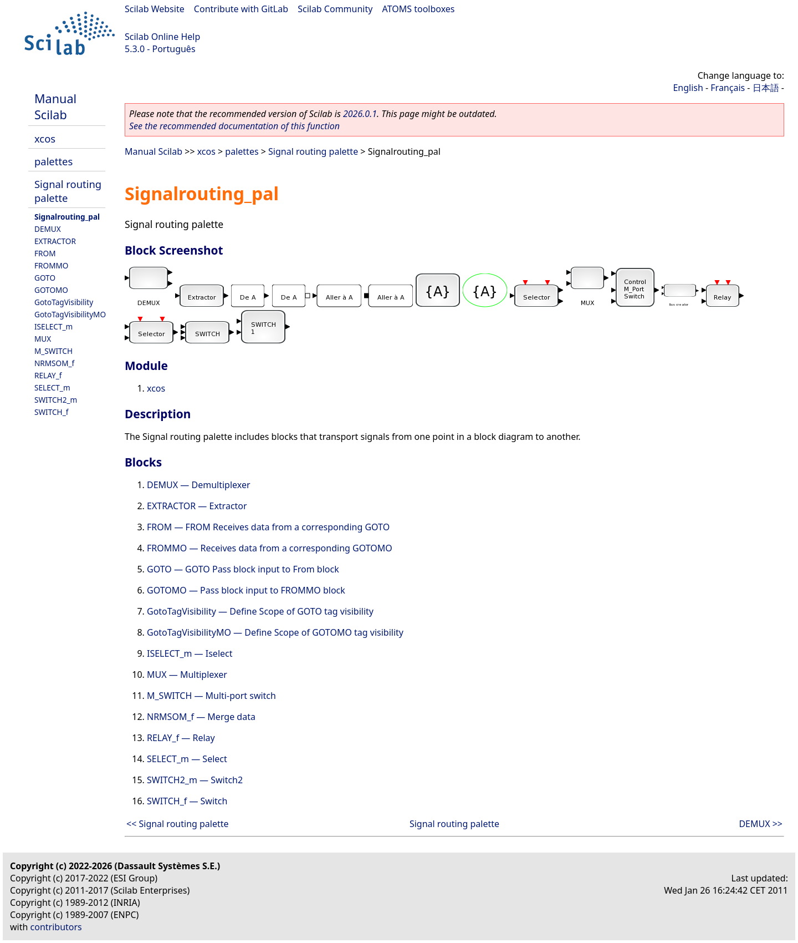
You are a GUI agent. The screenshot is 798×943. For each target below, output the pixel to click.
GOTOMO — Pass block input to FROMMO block (246, 590)
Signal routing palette (313, 151)
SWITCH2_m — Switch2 (195, 780)
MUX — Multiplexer (187, 674)
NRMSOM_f (54, 363)
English (688, 88)
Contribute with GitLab (241, 9)
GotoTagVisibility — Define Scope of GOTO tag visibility (260, 611)
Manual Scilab (55, 106)
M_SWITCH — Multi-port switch (211, 695)
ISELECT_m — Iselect (190, 653)
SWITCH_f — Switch (187, 801)
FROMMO (51, 265)
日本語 (766, 88)
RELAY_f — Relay (181, 738)
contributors (56, 927)
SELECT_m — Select (187, 759)
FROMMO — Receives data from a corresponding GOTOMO (269, 548)
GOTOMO (51, 290)
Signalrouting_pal (67, 216)
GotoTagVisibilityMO (70, 314)
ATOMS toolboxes (418, 9)
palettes (53, 161)
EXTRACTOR (55, 241)
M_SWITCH (53, 351)
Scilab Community (335, 9)
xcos (44, 138)
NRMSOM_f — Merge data (201, 717)
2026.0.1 (360, 114)
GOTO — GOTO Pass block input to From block (243, 569)
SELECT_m (52, 387)
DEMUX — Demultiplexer (198, 485)
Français (727, 88)
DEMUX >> (760, 824)
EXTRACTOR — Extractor (197, 506)
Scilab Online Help (162, 37)
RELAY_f (48, 375)
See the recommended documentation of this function (234, 126)
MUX (42, 338)
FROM (44, 253)
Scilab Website (155, 9)
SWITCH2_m (55, 399)
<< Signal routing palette (177, 824)
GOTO (44, 277)
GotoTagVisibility (63, 302)
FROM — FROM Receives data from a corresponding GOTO (268, 527)
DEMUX (47, 229)
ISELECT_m (53, 326)
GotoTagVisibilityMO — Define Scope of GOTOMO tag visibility (275, 632)
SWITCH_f (51, 412)
